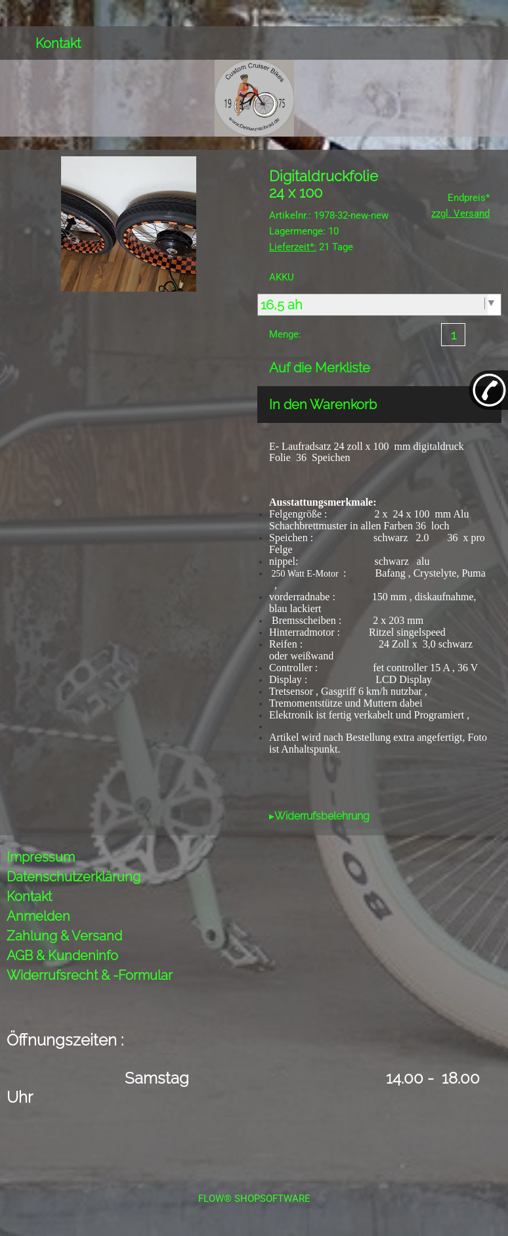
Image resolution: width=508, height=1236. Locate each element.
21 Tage (311, 247)
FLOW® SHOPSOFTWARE (254, 1198)
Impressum (41, 857)
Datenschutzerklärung (73, 877)
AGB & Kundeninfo (62, 955)
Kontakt (58, 43)
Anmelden (38, 916)
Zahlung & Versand (64, 936)
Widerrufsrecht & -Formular (90, 975)
